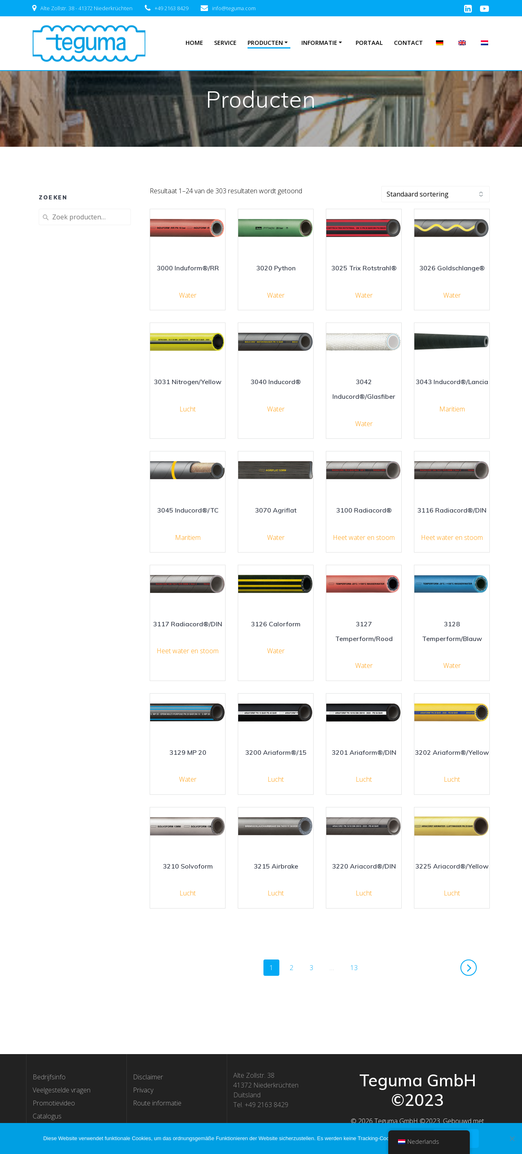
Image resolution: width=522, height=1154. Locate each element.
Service (225, 42)
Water (188, 295)
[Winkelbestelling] (435, 194)
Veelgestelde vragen (62, 1089)
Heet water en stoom (364, 537)
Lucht (187, 409)
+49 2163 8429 (171, 8)
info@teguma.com (234, 8)
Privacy (143, 1089)
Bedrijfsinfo (49, 1076)
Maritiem (452, 409)
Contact (408, 42)
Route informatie (157, 1103)
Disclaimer (148, 1076)
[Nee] (512, 1138)
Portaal (369, 42)
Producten (265, 42)
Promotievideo (54, 1103)
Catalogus (47, 1116)
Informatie (319, 42)
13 (357, 967)
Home (194, 42)
